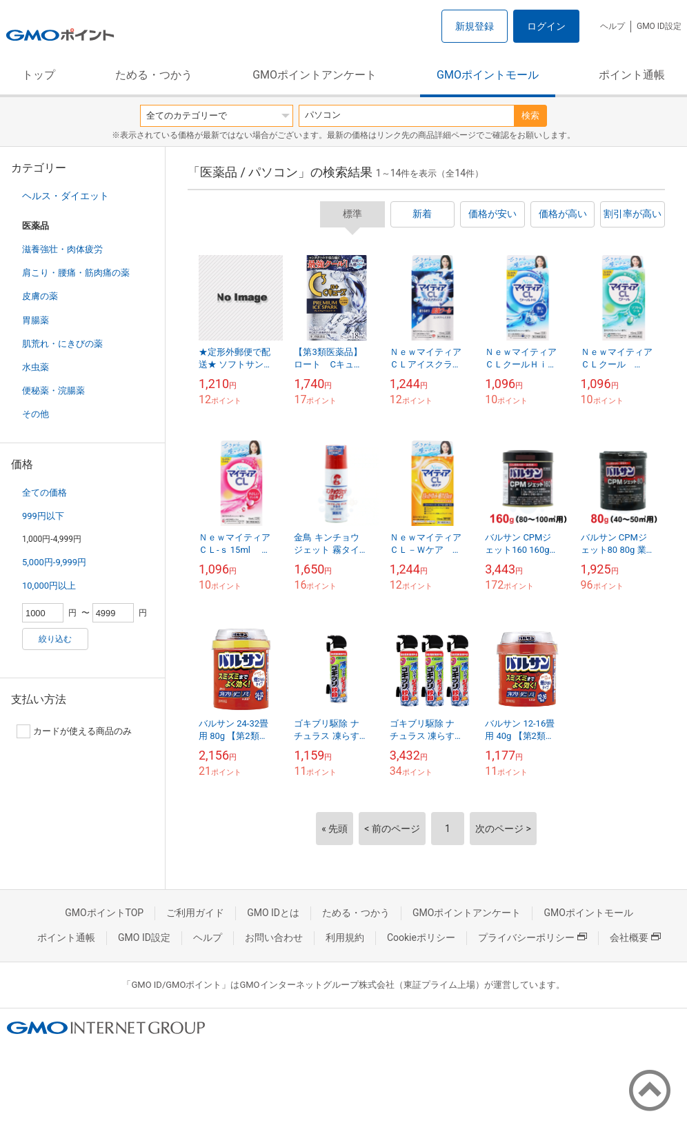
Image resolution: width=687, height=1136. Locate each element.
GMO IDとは (273, 912)
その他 (35, 414)
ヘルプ (612, 26)
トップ (38, 74)
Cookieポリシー (421, 937)
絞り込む (55, 639)
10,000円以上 (49, 585)
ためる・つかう (153, 74)
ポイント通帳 (632, 74)
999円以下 (43, 516)
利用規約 (345, 937)
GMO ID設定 (659, 26)
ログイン (546, 26)
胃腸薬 (35, 320)
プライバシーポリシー (532, 937)
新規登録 (474, 26)
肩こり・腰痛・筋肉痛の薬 (76, 272)
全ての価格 (44, 492)
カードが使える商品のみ (74, 731)
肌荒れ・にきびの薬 (62, 343)
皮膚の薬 (40, 296)
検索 (530, 115)
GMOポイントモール (488, 74)
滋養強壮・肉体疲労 (62, 249)
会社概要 (635, 937)
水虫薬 (35, 367)
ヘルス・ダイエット (65, 195)
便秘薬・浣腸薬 (53, 390)
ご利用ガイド (195, 912)
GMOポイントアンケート (314, 74)
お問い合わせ (274, 937)
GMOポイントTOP (104, 912)
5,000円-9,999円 (54, 562)
